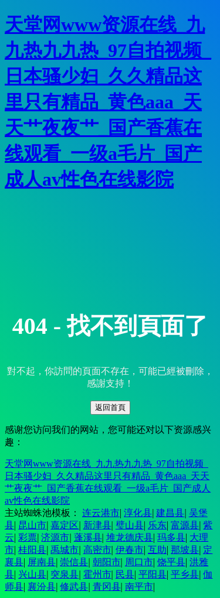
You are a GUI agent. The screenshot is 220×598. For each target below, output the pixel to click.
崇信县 (74, 562)
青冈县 (107, 587)
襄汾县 (42, 587)
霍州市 (97, 574)
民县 (125, 574)
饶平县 (171, 562)
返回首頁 (110, 407)
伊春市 (130, 550)
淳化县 (138, 513)
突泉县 (64, 574)
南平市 (139, 587)
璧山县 (130, 525)
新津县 (97, 525)
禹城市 (64, 550)
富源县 (185, 525)
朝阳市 (107, 562)
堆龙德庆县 (129, 537)
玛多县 (171, 537)
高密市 (97, 550)
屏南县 (42, 562)
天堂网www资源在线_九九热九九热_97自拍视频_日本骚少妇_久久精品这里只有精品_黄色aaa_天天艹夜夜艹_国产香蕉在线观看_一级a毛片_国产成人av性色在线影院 (108, 102)
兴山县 (32, 574)
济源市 (55, 537)
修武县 (74, 587)
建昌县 (170, 513)
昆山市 (32, 525)
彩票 (27, 537)
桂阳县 (32, 550)
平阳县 (152, 574)
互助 (157, 550)
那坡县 (185, 550)
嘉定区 (64, 525)
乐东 (157, 525)
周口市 (139, 562)
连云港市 (101, 513)
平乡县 (185, 574)
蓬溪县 (88, 537)
